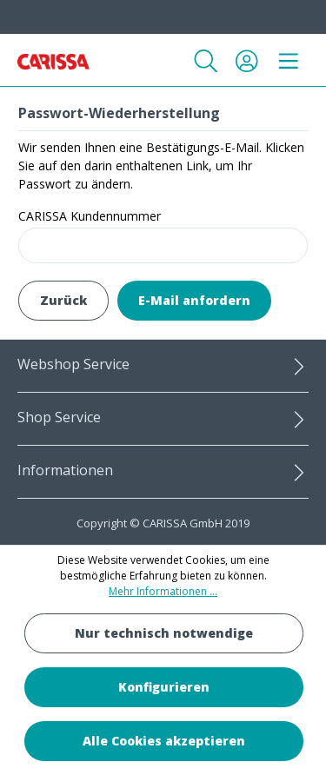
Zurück (63, 300)
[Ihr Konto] (247, 61)
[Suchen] (206, 61)
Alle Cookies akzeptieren (164, 740)
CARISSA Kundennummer (89, 216)
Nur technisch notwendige (164, 633)
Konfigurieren (164, 687)
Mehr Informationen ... (163, 591)
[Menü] (288, 61)
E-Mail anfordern (194, 300)
